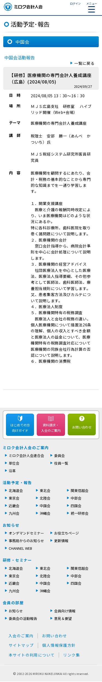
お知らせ (11, 525)
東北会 (45, 490)
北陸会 (45, 498)
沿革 (12, 470)
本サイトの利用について (32, 655)
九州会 (14, 513)
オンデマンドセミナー (26, 533)
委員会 (59, 455)
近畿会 (14, 505)
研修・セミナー (17, 560)
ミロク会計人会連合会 (26, 455)
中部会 (76, 498)
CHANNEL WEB (20, 548)
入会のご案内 (20, 635)
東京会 (14, 498)
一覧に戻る (84, 63)
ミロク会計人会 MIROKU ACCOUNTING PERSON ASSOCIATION (23, 7)
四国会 (76, 505)
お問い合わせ (82, 427)
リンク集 (71, 655)
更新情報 (61, 540)
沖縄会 (45, 513)
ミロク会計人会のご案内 (26, 447)
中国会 (45, 505)
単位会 (14, 463)
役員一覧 (61, 463)
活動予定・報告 (17, 482)
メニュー (91, 6)
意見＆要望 (63, 618)
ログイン (75, 3)
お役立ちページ (66, 533)
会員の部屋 (13, 602)
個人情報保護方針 (59, 645)
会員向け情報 (64, 610)
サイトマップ (21, 645)
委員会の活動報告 (23, 618)
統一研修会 (79, 513)
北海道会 (16, 490)
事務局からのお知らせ (26, 540)
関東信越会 (79, 490)
